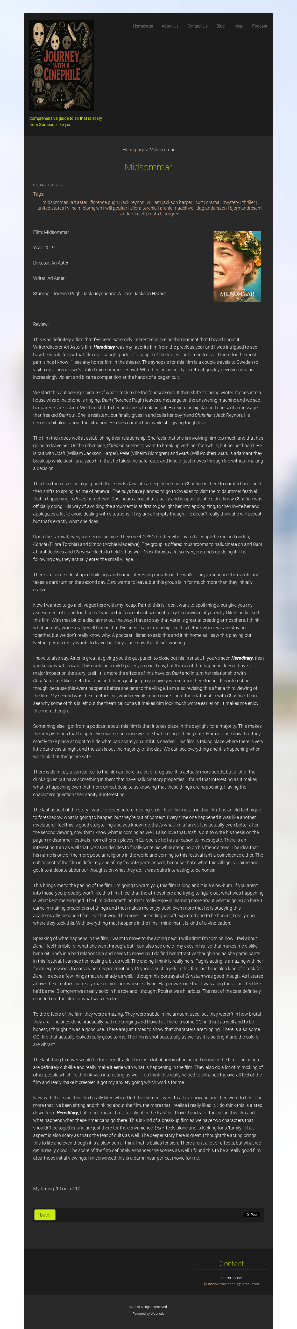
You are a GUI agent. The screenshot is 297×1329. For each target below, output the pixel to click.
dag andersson (211, 208)
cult (199, 202)
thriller (248, 202)
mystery (231, 202)
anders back (132, 213)
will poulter (116, 208)
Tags (38, 194)
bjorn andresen (245, 208)
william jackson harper (169, 202)
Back (45, 1215)
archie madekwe (176, 208)
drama (213, 202)
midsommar (55, 202)
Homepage (134, 149)
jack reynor (132, 202)
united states (51, 208)
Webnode (158, 1313)
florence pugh (104, 202)
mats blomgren (163, 213)
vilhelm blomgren (84, 208)
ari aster (79, 202)
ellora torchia (143, 208)
